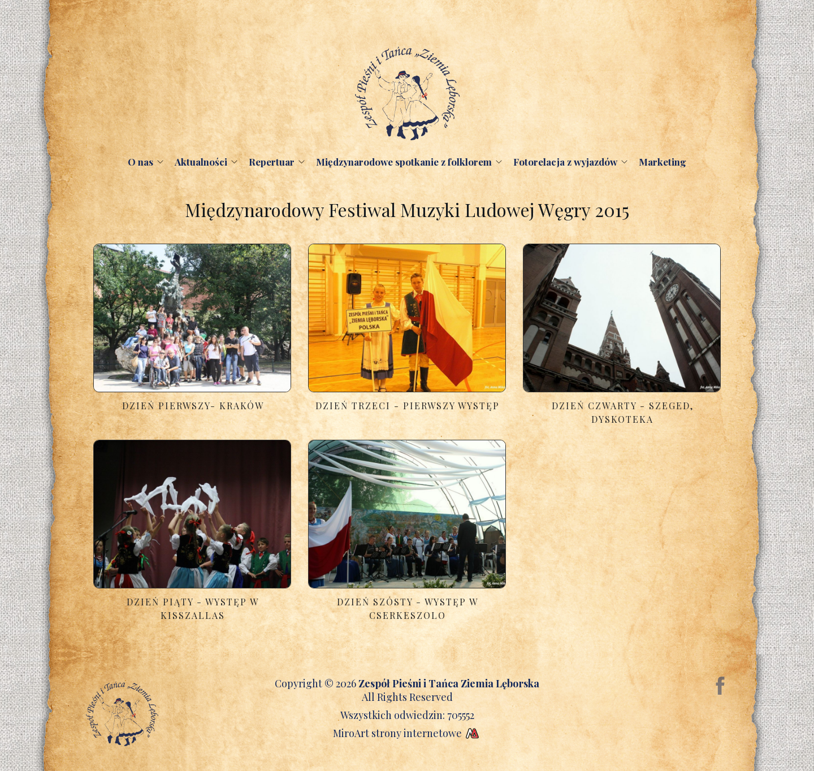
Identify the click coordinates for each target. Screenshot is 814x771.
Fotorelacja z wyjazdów (565, 161)
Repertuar (272, 161)
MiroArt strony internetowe (407, 733)
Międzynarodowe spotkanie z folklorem (404, 161)
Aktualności (201, 161)
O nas (140, 161)
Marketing (662, 161)
